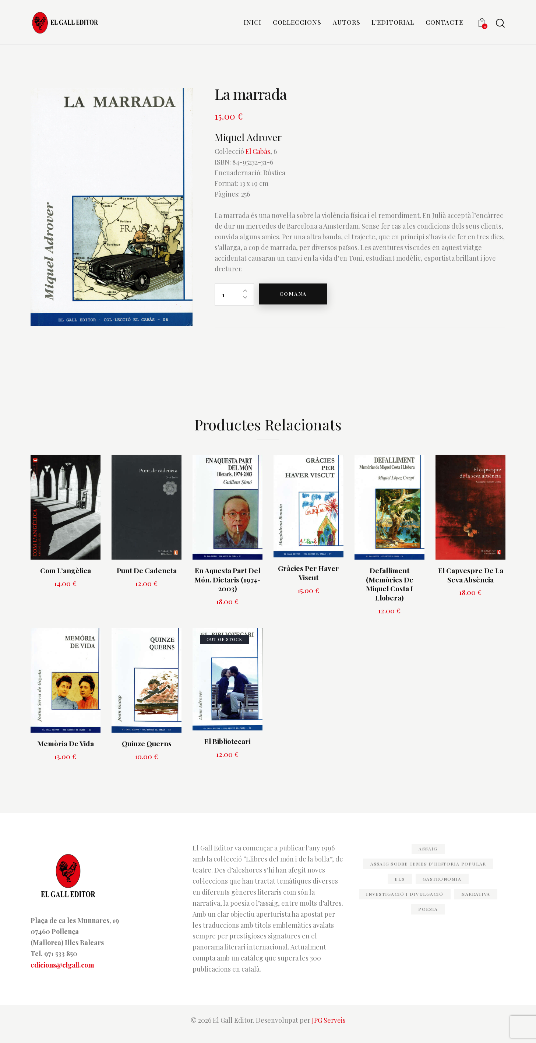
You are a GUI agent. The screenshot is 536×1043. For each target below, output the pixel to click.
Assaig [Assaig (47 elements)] (428, 856)
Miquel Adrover (250, 144)
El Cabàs (258, 158)
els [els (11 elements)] (399, 886)
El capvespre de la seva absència (470, 582)
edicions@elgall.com (63, 971)
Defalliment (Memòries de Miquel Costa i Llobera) (389, 591)
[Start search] (500, 24)
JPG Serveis (329, 1027)
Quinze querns (147, 750)
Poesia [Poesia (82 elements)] (428, 916)
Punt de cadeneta (147, 577)
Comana (295, 301)
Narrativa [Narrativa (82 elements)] (478, 901)
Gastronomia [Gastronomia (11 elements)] (443, 886)
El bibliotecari (227, 748)
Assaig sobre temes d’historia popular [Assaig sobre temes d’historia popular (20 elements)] (428, 871)
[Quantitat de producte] (234, 301)
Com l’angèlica (65, 577)
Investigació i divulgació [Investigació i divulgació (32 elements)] (404, 901)
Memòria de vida (65, 750)
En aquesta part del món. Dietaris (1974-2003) (227, 586)
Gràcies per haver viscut (308, 580)
